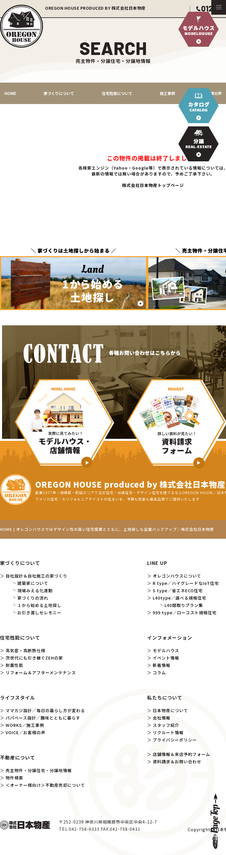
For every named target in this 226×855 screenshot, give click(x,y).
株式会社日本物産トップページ (153, 185)
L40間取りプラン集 (183, 605)
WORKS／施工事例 (25, 725)
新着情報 (161, 665)
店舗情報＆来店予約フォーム (181, 754)
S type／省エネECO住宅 (178, 590)
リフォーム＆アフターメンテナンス (41, 672)
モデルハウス (166, 650)
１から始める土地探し (39, 605)
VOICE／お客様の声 (25, 732)
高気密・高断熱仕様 (25, 650)
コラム (159, 672)
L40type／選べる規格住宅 (179, 598)
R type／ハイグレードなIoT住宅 (186, 583)
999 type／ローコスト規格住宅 (185, 612)
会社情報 (161, 718)
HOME (10, 93)
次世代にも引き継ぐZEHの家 (34, 658)
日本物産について (170, 710)
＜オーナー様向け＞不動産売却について (45, 785)
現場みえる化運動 (35, 590)
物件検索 (14, 778)
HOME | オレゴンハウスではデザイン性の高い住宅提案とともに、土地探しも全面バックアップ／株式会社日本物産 (107, 529)
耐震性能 (14, 665)
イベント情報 (166, 658)
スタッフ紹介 (166, 725)
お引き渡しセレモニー (39, 612)
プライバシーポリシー (175, 740)
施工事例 (167, 93)
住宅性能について (117, 93)
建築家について (32, 583)
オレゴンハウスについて (177, 576)
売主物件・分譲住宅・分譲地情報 (39, 770)
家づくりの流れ (32, 598)
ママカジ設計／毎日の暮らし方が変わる (45, 710)
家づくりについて (59, 93)
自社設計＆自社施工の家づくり (36, 576)
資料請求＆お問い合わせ (177, 761)
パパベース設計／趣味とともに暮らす (43, 718)
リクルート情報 (168, 732)
